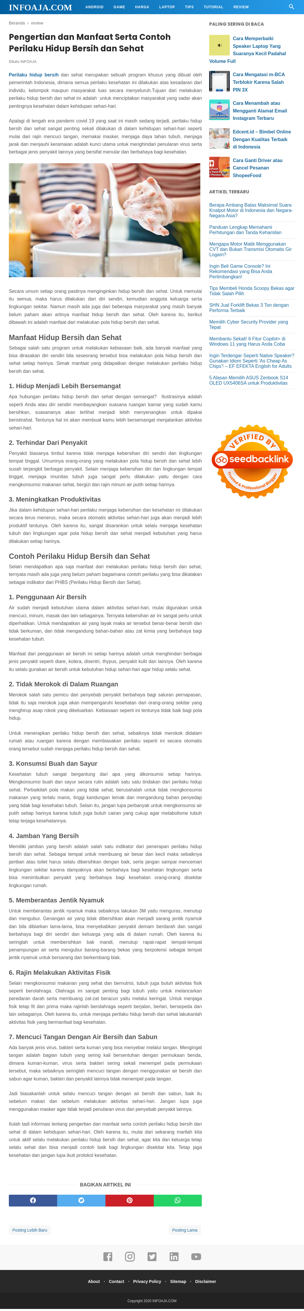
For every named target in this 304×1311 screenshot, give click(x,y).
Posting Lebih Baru (29, 1232)
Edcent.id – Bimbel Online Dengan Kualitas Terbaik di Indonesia (262, 139)
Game (119, 7)
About (89, 1283)
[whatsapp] (178, 1203)
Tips (189, 7)
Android (94, 7)
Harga (142, 7)
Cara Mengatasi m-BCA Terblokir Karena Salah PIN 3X (259, 82)
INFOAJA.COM (40, 7)
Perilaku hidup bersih (34, 76)
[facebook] (33, 1203)
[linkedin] (174, 1263)
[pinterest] (129, 1203)
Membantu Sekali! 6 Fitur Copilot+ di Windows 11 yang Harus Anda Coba (247, 341)
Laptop (167, 7)
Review (241, 7)
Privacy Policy (147, 1283)
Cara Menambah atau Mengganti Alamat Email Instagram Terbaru (260, 111)
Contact (114, 1283)
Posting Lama (185, 1232)
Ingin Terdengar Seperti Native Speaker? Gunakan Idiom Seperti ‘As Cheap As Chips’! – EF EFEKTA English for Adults (251, 361)
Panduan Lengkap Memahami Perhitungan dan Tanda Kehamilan (245, 230)
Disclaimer (209, 1283)
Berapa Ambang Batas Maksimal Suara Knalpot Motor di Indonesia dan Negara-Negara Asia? (251, 210)
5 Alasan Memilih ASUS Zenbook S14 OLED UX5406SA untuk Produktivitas (248, 380)
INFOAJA (28, 64)
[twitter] (81, 1203)
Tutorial (214, 7)
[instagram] (130, 1263)
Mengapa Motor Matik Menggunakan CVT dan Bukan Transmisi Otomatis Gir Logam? (250, 249)
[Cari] (291, 8)
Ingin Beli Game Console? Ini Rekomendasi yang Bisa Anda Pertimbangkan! (240, 271)
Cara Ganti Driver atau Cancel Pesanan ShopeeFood (257, 168)
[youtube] (196, 1263)
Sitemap (180, 1283)
